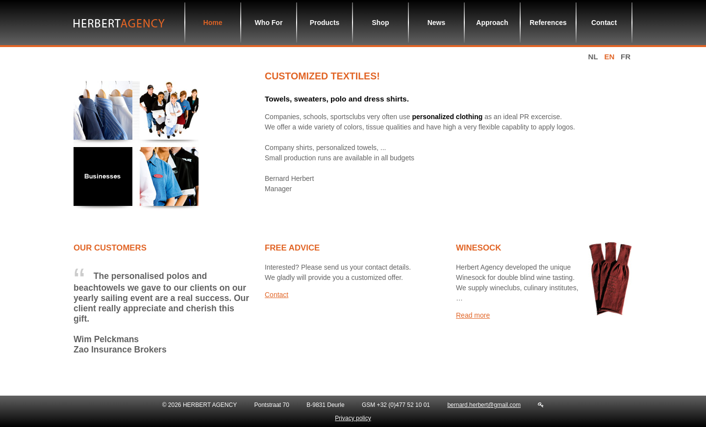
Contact (604, 22)
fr (625, 56)
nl (593, 56)
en (609, 56)
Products (325, 22)
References (548, 22)
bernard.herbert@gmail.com (484, 405)
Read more (473, 315)
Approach (492, 22)
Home (213, 22)
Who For (269, 22)
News (437, 22)
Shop (380, 22)
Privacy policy (353, 418)
